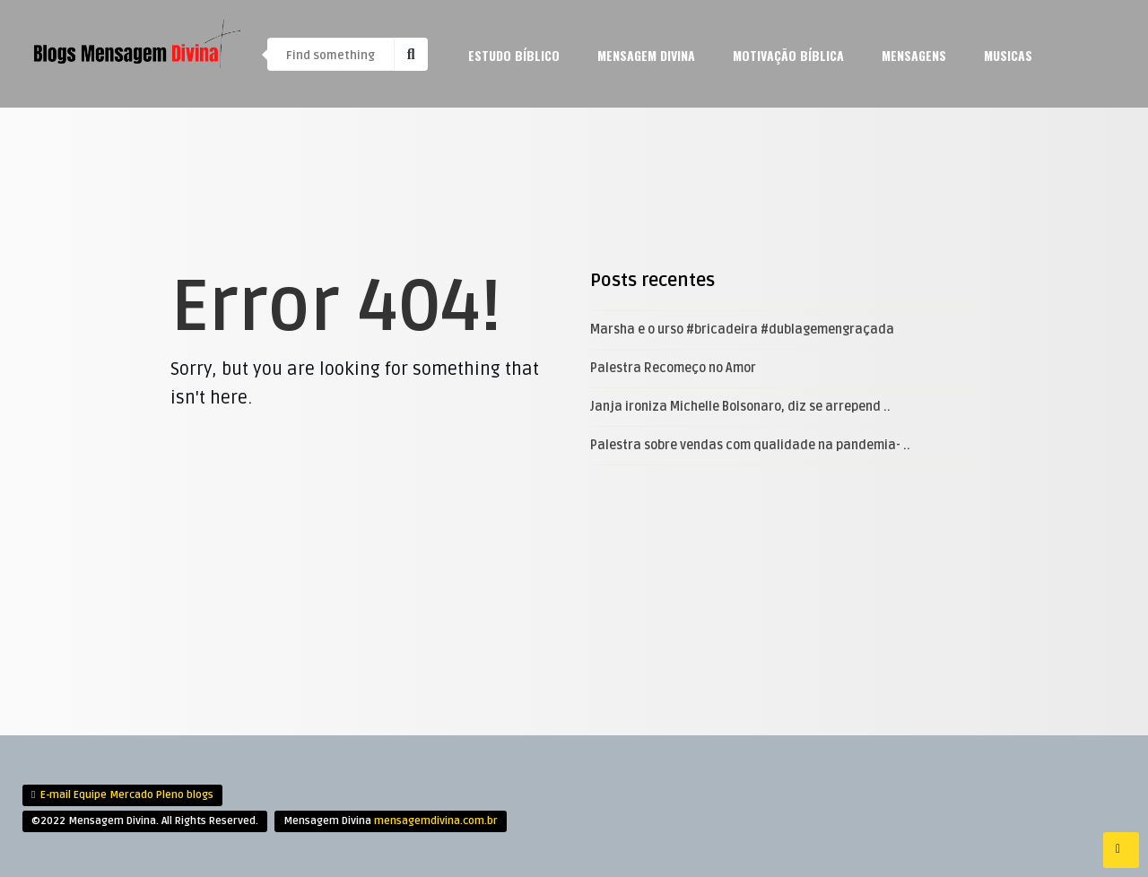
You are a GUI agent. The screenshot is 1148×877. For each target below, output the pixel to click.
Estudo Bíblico (514, 55)
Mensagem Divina (646, 55)
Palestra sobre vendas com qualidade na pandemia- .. (750, 445)
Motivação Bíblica (788, 55)
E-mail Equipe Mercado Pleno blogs (126, 795)
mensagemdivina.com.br (436, 821)
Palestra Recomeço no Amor (673, 368)
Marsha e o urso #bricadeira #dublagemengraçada (742, 329)
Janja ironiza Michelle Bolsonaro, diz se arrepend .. (740, 406)
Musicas (1008, 55)
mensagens (914, 55)
